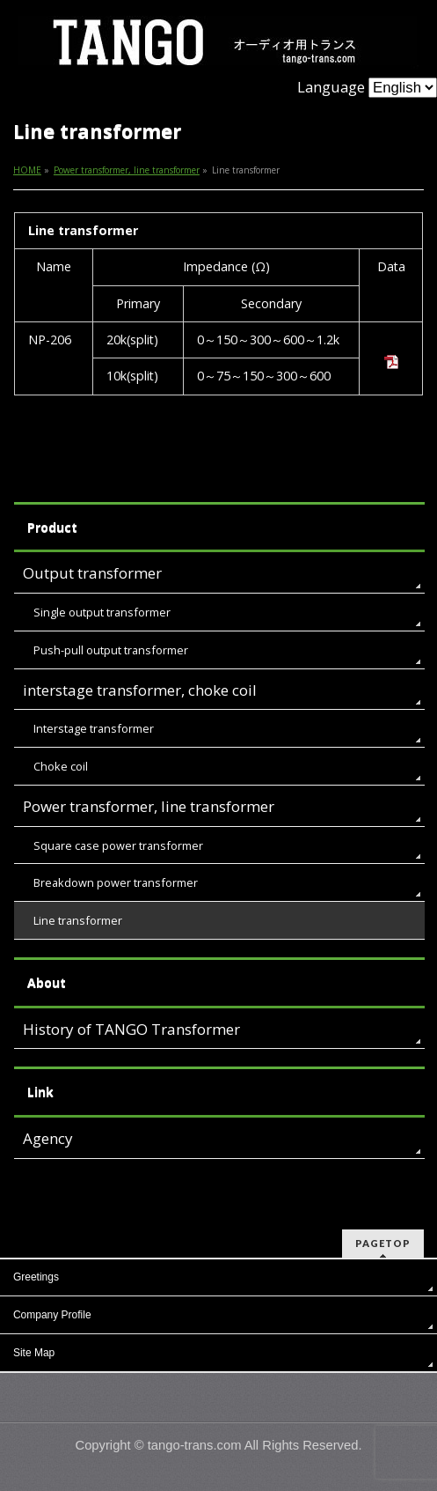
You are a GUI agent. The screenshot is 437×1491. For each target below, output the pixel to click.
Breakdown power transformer (115, 882)
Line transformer (77, 920)
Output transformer (92, 573)
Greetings (36, 1277)
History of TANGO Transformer (131, 1029)
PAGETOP (383, 1243)
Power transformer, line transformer (148, 806)
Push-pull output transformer (110, 650)
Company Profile (52, 1315)
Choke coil (60, 766)
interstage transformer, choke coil (140, 690)
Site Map (34, 1353)
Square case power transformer (118, 845)
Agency (48, 1138)
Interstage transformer (93, 728)
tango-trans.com (195, 1445)
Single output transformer (102, 612)
